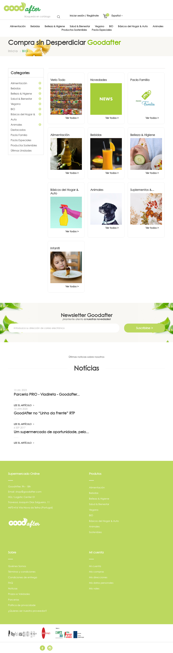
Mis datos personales (101, 582)
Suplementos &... (142, 189)
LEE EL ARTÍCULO (24, 405)
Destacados (18, 129)
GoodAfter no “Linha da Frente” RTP (44, 413)
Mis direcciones (98, 577)
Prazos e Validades (19, 594)
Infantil (55, 248)
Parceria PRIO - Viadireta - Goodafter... (47, 394)
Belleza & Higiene (26, 93)
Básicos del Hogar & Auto (26, 116)
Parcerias (13, 599)
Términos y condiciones (21, 571)
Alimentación (26, 83)
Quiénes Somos (17, 566)
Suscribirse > (144, 328)
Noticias (12, 588)
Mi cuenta (95, 566)
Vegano (26, 104)
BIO (26, 109)
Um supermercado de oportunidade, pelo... (51, 432)
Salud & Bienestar (26, 98)
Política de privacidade (22, 605)
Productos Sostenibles (24, 145)
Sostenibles (95, 532)
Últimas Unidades (21, 150)
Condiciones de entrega (22, 577)
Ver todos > (72, 117)
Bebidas (26, 88)
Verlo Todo (57, 80)
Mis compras (96, 571)
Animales (26, 124)
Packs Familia (19, 135)
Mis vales (94, 588)
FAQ (10, 582)
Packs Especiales (21, 140)
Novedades (98, 80)
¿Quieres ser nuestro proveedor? (27, 610)
